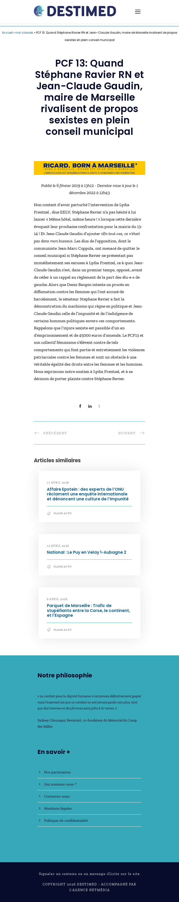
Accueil (7, 33)
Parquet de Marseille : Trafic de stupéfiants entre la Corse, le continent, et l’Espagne (88, 610)
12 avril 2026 (58, 546)
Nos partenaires (57, 772)
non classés (24, 33)
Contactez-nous (57, 796)
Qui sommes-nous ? (60, 784)
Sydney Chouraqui (51, 720)
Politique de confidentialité (66, 820)
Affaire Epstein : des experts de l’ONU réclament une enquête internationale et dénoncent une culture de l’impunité (88, 494)
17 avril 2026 (58, 482)
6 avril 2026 (57, 599)
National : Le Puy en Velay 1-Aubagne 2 (86, 552)
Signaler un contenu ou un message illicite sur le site (89, 874)
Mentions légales (58, 808)
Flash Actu (63, 513)
